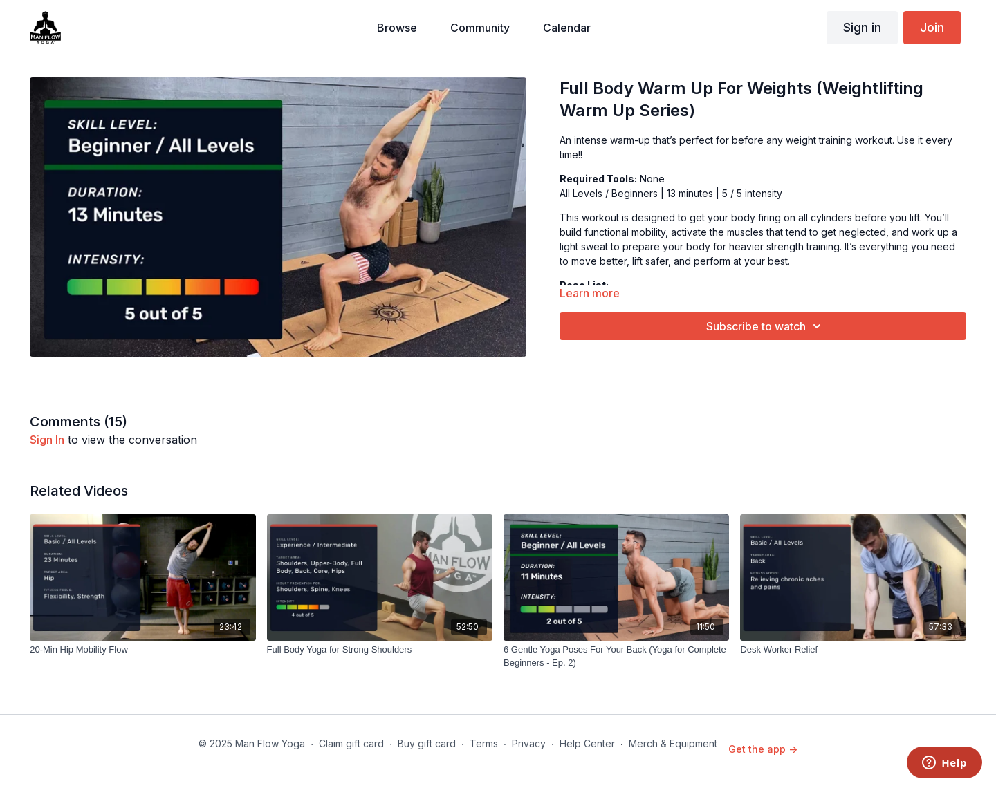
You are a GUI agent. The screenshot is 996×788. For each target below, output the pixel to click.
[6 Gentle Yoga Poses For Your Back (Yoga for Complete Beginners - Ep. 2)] (616, 656)
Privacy (529, 743)
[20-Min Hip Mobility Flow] (142, 650)
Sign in (862, 27)
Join (932, 27)
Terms (484, 743)
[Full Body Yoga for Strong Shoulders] (379, 650)
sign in (47, 440)
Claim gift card (351, 743)
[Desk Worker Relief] (853, 650)
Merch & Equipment (673, 743)
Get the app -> (762, 749)
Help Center (587, 743)
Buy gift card (427, 743)
